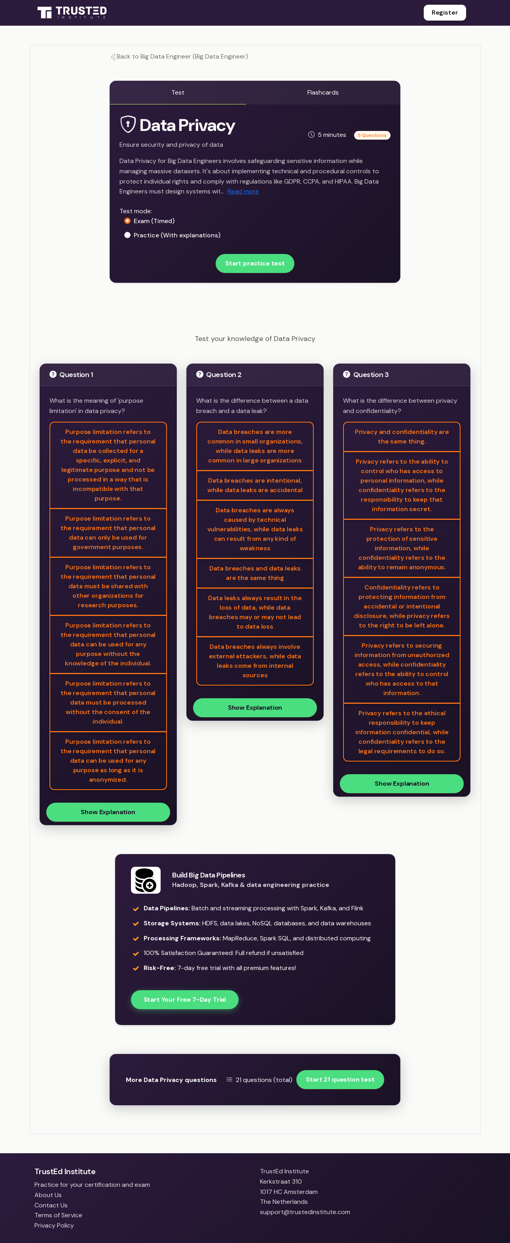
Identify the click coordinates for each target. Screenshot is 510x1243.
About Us (48, 1195)
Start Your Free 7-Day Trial (185, 999)
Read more (243, 191)
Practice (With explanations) (177, 235)
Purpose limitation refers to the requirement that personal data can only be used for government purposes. (108, 532)
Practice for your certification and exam (92, 1184)
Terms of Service (58, 1215)
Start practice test (255, 263)
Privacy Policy (54, 1225)
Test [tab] (177, 92)
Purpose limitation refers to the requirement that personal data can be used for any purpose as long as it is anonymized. (108, 760)
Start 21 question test (340, 1079)
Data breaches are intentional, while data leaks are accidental (255, 485)
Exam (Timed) (154, 221)
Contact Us (51, 1205)
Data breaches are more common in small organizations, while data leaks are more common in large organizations (255, 446)
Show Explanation (108, 812)
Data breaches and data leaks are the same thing (255, 573)
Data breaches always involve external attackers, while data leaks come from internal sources (255, 660)
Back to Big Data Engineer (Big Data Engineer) (179, 56)
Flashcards (323, 92)
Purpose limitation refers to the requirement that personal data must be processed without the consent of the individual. (108, 702)
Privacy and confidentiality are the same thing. (402, 436)
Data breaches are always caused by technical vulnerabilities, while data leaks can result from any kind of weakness (255, 529)
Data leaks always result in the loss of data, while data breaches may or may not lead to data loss (254, 612)
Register (445, 12)
